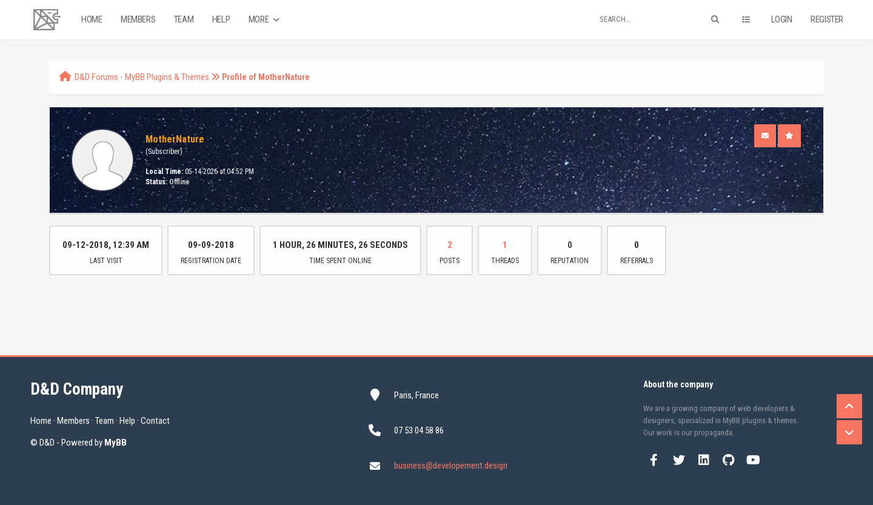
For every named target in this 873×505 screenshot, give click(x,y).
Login (781, 19)
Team (183, 19)
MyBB (115, 442)
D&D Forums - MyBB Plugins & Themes (142, 77)
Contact (155, 420)
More (265, 19)
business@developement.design (450, 465)
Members (138, 19)
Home (91, 19)
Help (221, 19)
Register (827, 19)
